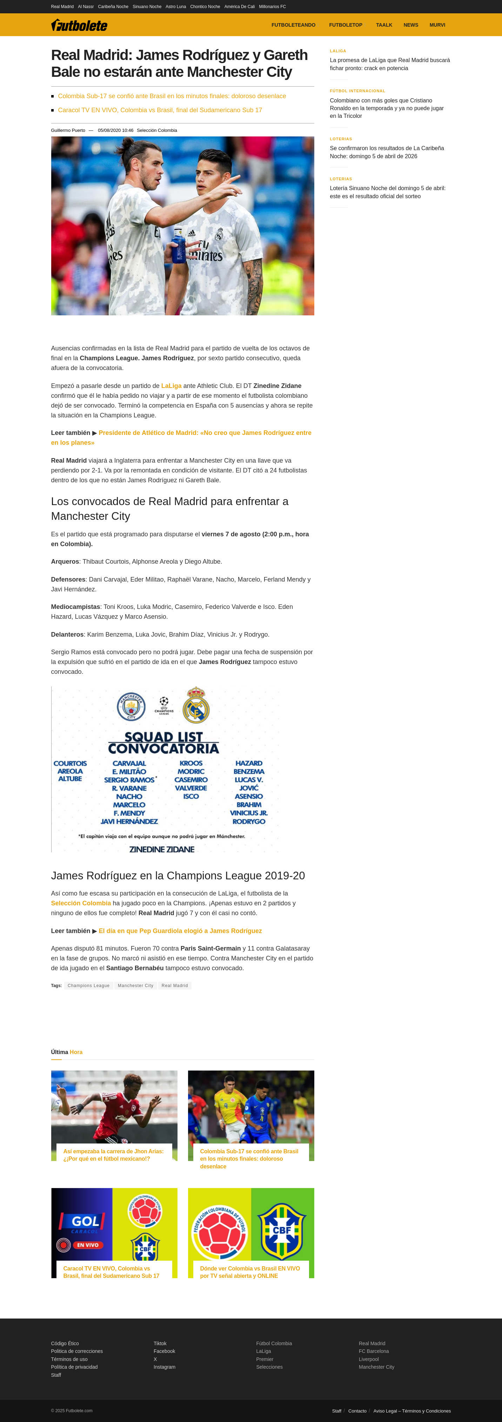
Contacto (357, 1411)
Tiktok (160, 1343)
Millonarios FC (272, 6)
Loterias (341, 139)
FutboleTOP (345, 25)
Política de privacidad (74, 1367)
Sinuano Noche (147, 6)
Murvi (438, 25)
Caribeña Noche (113, 6)
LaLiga (338, 51)
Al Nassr (86, 6)
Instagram (164, 1367)
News (411, 25)
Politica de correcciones (77, 1351)
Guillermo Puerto (68, 130)
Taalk (384, 25)
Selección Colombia (157, 130)
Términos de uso (69, 1359)
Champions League (89, 985)
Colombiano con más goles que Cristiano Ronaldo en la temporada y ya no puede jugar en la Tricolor (387, 108)
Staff (56, 1375)
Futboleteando (293, 25)
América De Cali (240, 6)
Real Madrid (62, 6)
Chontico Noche (205, 6)
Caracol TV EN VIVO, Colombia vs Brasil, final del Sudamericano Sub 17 (160, 110)
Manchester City (136, 985)
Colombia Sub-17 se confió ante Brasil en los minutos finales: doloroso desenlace (172, 96)
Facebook (164, 1351)
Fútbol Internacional (358, 91)
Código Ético (65, 1343)
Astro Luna (176, 6)
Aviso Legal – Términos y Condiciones (412, 1411)
